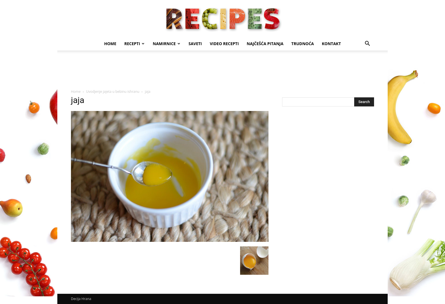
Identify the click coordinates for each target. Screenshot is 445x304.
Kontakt (331, 43)
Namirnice (166, 43)
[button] (367, 44)
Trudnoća (302, 43)
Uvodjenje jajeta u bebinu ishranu (112, 91)
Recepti (134, 43)
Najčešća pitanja (265, 43)
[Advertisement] (222, 70)
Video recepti (224, 43)
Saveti (195, 43)
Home (110, 43)
